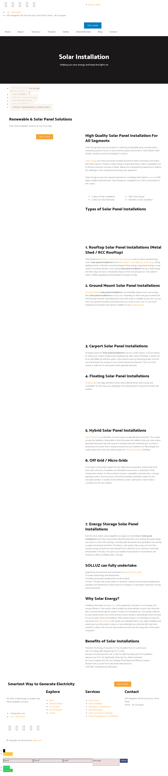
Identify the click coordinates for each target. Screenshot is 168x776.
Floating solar (91, 383)
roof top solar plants (133, 572)
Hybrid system (91, 437)
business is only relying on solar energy (137, 262)
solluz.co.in (36, 740)
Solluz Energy (91, 161)
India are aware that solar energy (115, 259)
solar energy (104, 621)
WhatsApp (8, 770)
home (113, 605)
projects (151, 177)
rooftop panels (138, 305)
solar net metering (132, 449)
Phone (7, 767)
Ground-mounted (92, 292)
